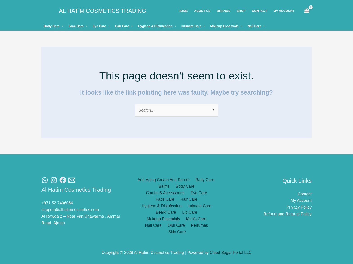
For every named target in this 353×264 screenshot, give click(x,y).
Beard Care (147, 207)
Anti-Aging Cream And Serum (163, 180)
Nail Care (257, 26)
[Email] (71, 180)
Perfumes (166, 220)
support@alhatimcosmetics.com (70, 209)
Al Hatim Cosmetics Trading (102, 11)
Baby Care (204, 180)
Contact (305, 194)
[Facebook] (62, 180)
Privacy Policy (299, 207)
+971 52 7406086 (57, 203)
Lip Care (169, 207)
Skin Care (188, 220)
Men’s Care (155, 213)
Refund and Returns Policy (287, 214)
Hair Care (124, 26)
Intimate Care (193, 26)
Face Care (78, 26)
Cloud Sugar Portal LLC (230, 253)
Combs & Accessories (195, 186)
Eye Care (102, 26)
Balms (143, 186)
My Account (301, 200)
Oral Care (199, 213)
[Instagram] (53, 180)
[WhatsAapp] (44, 180)
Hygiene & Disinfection (157, 26)
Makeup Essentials (226, 26)
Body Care (54, 26)
